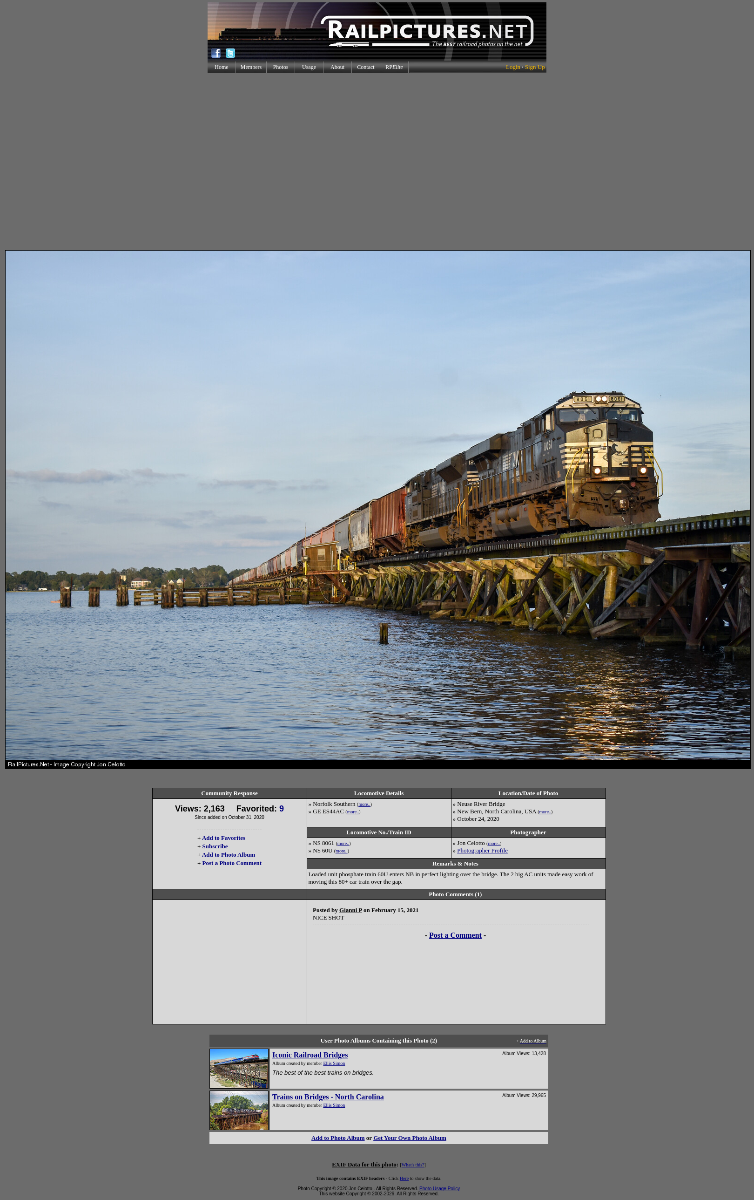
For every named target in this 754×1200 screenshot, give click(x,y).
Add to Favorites (223, 837)
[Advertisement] (375, 161)
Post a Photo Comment (232, 862)
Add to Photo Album (229, 854)
